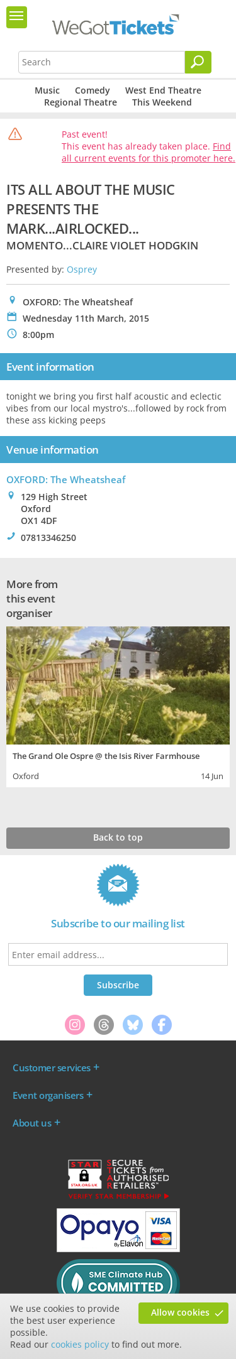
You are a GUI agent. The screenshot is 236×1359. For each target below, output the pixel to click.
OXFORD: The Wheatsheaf (65, 479)
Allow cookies (180, 1312)
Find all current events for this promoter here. (148, 152)
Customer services (52, 1067)
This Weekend (162, 102)
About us (32, 1122)
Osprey (82, 269)
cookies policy (80, 1344)
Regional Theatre (80, 102)
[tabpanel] (118, 705)
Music (47, 90)
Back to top (118, 837)
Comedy (92, 90)
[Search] (198, 62)
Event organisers (48, 1095)
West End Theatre (163, 90)
